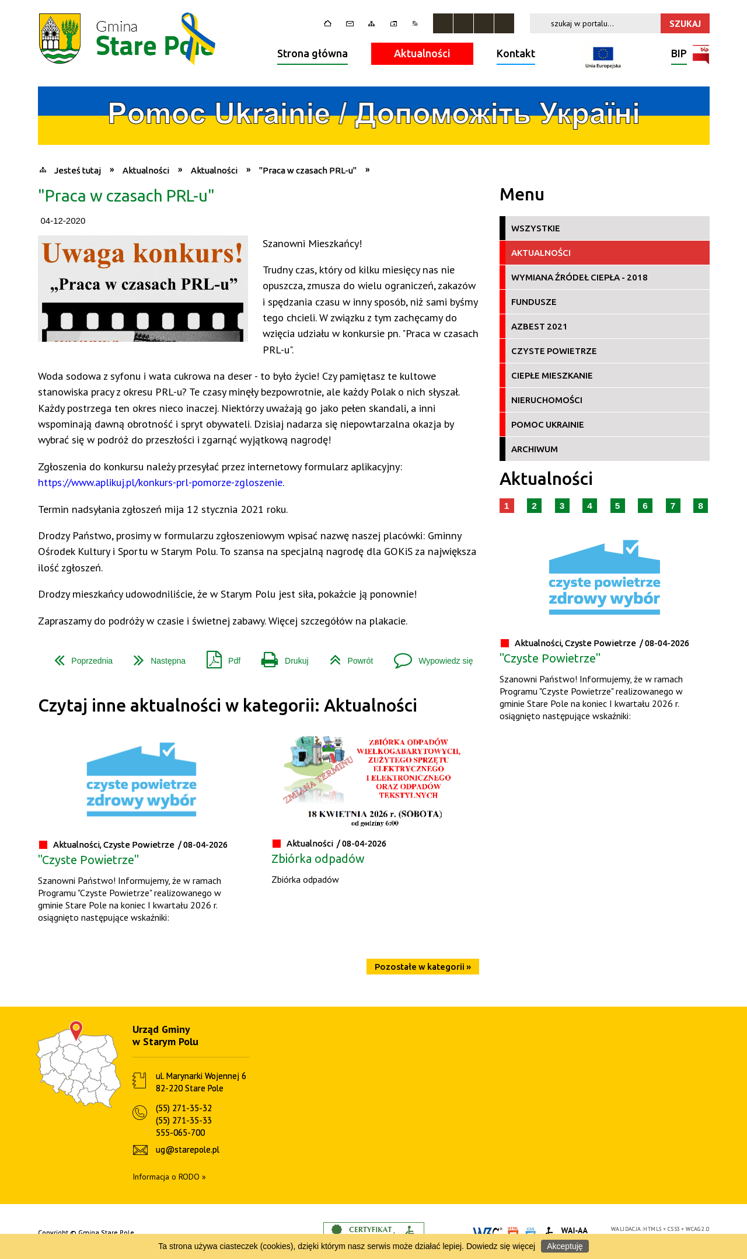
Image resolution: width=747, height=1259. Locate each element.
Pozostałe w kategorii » (423, 967)
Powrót (347, 656)
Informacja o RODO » (169, 1176)
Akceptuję (564, 1246)
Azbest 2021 (539, 326)
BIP (679, 54)
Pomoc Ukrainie (547, 424)
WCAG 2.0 (697, 1229)
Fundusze (534, 302)
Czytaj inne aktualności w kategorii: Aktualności (227, 705)
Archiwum (534, 449)
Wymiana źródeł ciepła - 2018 (579, 277)
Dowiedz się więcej (500, 1246)
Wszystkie (535, 228)
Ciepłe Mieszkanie (552, 375)
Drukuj (280, 656)
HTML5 (652, 1229)
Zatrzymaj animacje (443, 23)
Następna (155, 656)
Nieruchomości (546, 400)
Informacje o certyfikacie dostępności (373, 1233)
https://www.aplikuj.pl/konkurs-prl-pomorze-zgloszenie (160, 482)
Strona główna (312, 53)
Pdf (218, 656)
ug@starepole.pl (187, 1149)
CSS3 (674, 1229)
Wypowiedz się (429, 656)
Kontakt (516, 53)
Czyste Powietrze (554, 351)
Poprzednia (79, 656)
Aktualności (422, 53)
